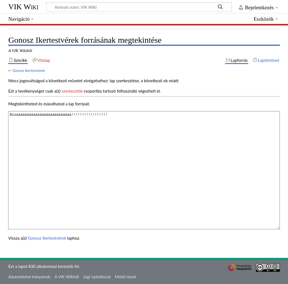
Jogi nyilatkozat (97, 276)
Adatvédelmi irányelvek (29, 276)
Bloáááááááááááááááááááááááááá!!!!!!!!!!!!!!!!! (144, 170)
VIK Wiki (23, 6)
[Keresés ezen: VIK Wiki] (139, 6)
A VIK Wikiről (66, 276)
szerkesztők (72, 90)
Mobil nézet (125, 276)
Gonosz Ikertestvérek (29, 70)
